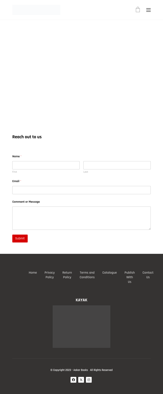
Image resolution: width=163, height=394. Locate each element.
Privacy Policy (50, 274)
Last (85, 172)
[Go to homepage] (36, 10)
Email (16, 181)
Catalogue (109, 272)
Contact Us (147, 274)
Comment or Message (26, 202)
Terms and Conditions (87, 274)
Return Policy (67, 274)
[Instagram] (89, 380)
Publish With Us (130, 277)
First (14, 172)
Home (33, 272)
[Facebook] (73, 380)
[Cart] (138, 10)
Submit (20, 238)
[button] (148, 10)
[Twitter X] (81, 380)
